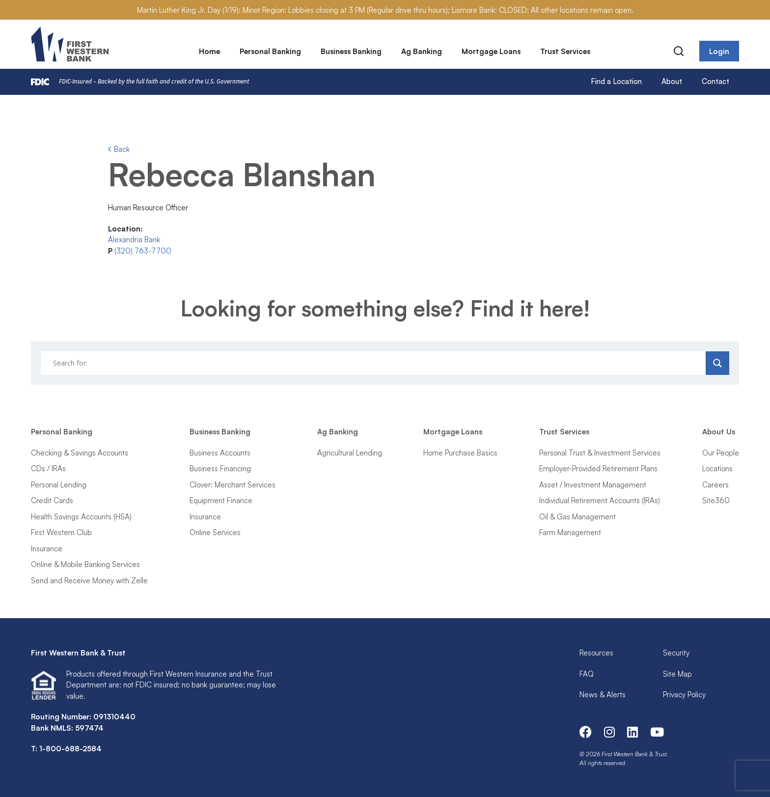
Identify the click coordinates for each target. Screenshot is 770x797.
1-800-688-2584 (70, 748)
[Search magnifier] (717, 363)
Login (719, 51)
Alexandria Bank (134, 239)
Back (119, 149)
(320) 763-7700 (142, 251)
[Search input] (374, 363)
